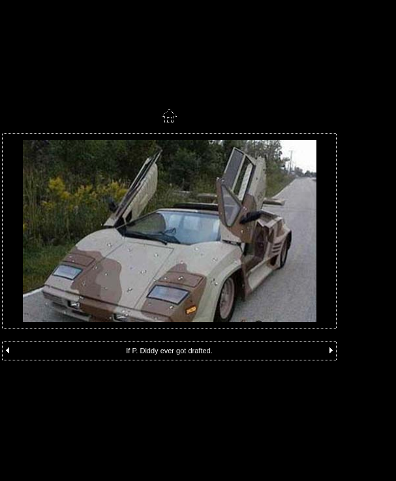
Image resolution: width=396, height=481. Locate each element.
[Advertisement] (169, 383)
